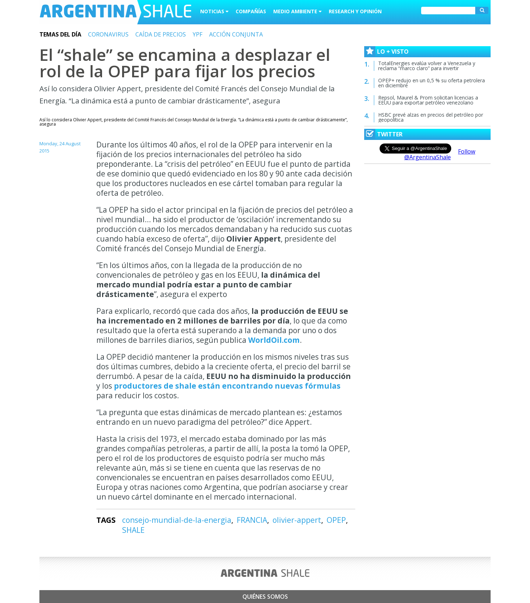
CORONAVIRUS (108, 34)
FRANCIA (252, 520)
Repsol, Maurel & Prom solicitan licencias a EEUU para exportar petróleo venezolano (428, 100)
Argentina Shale (115, 12)
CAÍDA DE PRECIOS (160, 34)
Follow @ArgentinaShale (440, 154)
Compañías (251, 11)
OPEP (336, 520)
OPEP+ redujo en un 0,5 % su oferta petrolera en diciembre (431, 83)
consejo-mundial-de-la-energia (176, 520)
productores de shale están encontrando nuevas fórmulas (227, 386)
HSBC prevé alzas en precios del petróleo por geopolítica (430, 117)
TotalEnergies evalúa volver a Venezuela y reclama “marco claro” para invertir (426, 66)
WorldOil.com (274, 340)
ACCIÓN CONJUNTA (236, 34)
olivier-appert (297, 520)
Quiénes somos (265, 596)
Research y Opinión (355, 11)
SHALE (133, 530)
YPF (197, 34)
